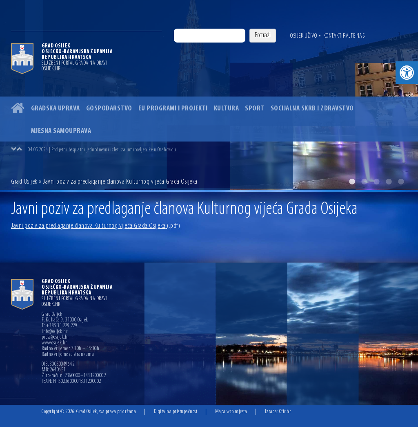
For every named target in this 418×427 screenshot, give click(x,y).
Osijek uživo (303, 36)
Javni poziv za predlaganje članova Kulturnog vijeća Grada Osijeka (95, 226)
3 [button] (376, 182)
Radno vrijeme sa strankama (68, 354)
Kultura (226, 108)
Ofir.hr (285, 412)
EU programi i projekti (173, 108)
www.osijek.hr (54, 343)
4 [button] (389, 182)
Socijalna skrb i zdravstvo (312, 108)
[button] (407, 72)
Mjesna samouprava (61, 131)
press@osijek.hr (55, 337)
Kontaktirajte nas (344, 36)
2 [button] (364, 182)
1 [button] (352, 182)
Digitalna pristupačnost (176, 412)
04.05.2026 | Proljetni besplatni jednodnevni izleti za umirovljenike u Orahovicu (102, 150)
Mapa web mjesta (231, 412)
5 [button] (401, 182)
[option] (209, 95)
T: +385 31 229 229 (59, 326)
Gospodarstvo (109, 108)
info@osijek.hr (55, 332)
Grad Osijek (25, 182)
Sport (255, 108)
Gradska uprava (55, 108)
